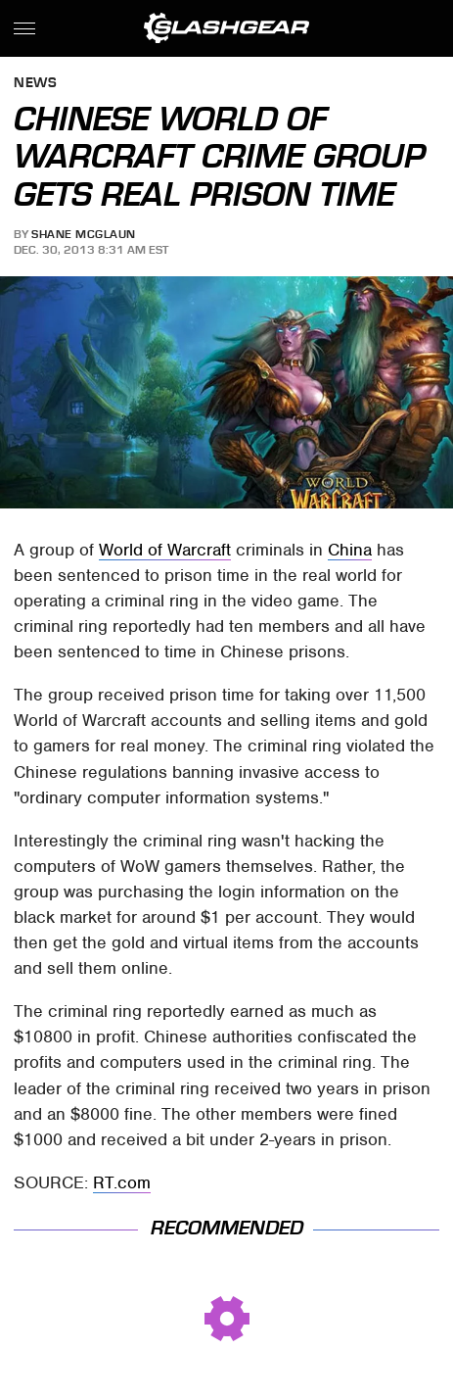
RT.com (122, 1182)
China (350, 549)
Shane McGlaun (83, 234)
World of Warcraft (165, 549)
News (35, 83)
